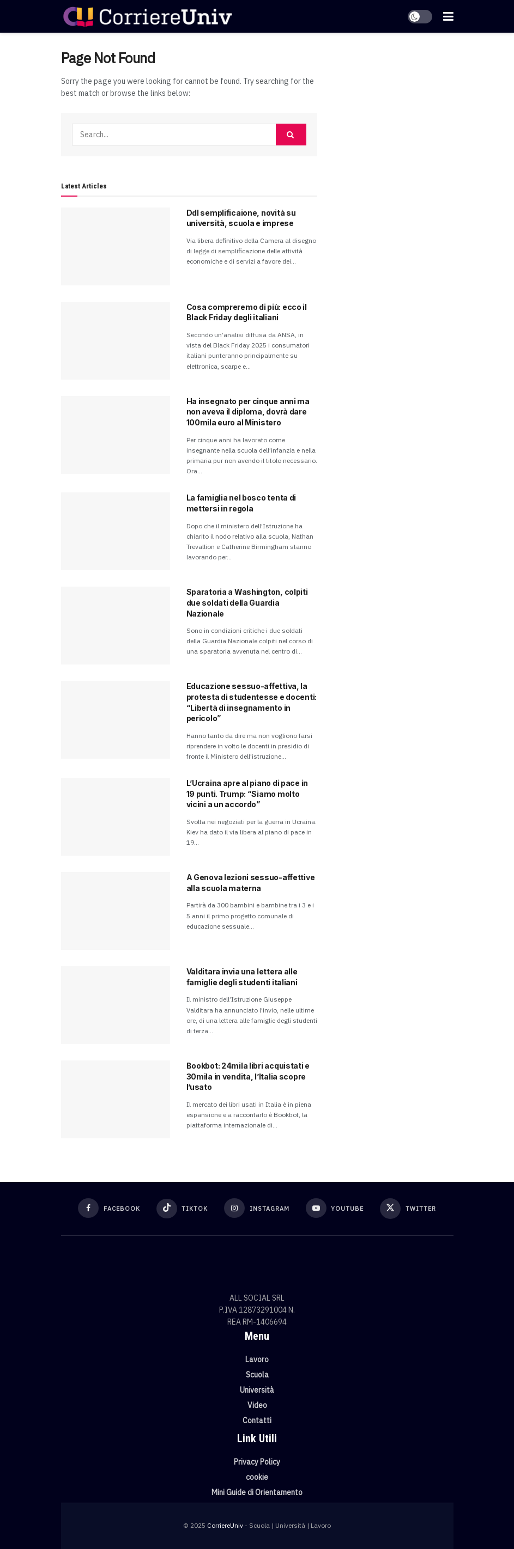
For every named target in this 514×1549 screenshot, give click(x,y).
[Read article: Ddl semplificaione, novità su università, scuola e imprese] (115, 246)
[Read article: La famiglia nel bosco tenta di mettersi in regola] (115, 531)
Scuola (257, 1375)
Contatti (257, 1420)
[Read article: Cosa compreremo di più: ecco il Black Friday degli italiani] (115, 341)
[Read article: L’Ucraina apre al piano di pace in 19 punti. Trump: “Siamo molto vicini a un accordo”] (115, 817)
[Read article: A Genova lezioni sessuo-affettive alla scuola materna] (115, 911)
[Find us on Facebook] (109, 1208)
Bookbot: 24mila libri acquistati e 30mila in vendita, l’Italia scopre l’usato (248, 1076)
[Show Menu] (448, 16)
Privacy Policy (257, 1462)
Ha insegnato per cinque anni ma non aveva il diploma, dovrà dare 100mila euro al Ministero (248, 412)
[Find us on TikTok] (182, 1208)
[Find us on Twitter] (408, 1208)
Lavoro (257, 1359)
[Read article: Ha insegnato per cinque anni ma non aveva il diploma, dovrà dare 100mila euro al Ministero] (115, 435)
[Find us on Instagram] (256, 1208)
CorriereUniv (225, 1525)
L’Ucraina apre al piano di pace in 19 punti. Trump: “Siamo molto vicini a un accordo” (247, 793)
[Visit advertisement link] (393, 109)
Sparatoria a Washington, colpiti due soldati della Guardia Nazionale (247, 602)
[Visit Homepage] (147, 16)
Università (257, 1390)
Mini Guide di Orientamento (257, 1492)
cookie (257, 1477)
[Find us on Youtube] (335, 1208)
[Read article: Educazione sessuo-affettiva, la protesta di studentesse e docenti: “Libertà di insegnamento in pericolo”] (115, 720)
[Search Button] (291, 134)
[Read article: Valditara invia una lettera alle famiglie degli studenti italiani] (115, 1005)
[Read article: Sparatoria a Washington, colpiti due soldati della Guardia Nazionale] (115, 625)
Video (257, 1405)
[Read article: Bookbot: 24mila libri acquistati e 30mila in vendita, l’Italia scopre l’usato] (115, 1099)
